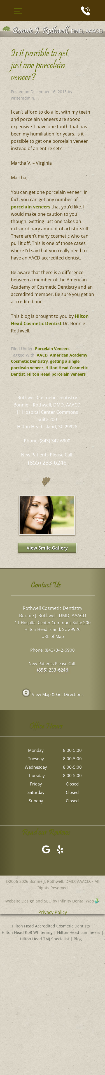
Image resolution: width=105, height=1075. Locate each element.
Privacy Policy (52, 912)
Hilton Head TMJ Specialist (44, 938)
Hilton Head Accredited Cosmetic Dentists (51, 926)
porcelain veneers (30, 207)
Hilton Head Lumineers (78, 932)
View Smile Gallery (47, 548)
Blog (78, 938)
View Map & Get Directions (52, 694)
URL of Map (52, 636)
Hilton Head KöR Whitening (27, 932)
